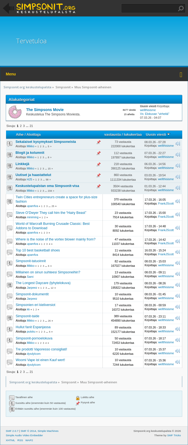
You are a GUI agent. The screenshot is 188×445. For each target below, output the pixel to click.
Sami (30, 276)
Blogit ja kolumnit (30, 153)
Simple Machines (48, 430)
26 (49, 320)
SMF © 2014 (28, 430)
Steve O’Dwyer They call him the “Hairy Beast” (51, 213)
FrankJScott (166, 203)
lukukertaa (133, 134)
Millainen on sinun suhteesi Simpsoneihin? (48, 272)
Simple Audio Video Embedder (24, 435)
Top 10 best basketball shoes (38, 250)
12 (52, 288)
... (27, 125)
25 (53, 206)
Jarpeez (32, 287)
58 (47, 179)
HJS (29, 179)
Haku (181, 8)
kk (28, 309)
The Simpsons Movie (44, 110)
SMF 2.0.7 (12, 430)
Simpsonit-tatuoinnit (31, 261)
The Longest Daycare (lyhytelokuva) (43, 283)
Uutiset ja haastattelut (33, 175)
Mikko (30, 146)
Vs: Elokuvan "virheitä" (154, 113)
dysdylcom (34, 353)
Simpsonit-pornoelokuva (34, 338)
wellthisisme (148, 110)
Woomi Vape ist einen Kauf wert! (40, 360)
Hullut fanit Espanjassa (33, 327)
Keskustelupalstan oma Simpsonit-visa (47, 186)
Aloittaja (33, 134)
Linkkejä (22, 164)
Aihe (20, 134)
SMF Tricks (174, 435)
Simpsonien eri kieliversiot (35, 305)
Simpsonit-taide (27, 316)
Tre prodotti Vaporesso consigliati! (41, 349)
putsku (31, 331)
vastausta (112, 134)
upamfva (32, 206)
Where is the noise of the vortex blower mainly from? (55, 239)
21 (31, 125)
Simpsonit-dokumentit (32, 294)
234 (50, 190)
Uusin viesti (158, 134)
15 (49, 168)
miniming (32, 217)
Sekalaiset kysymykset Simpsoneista (46, 142)
